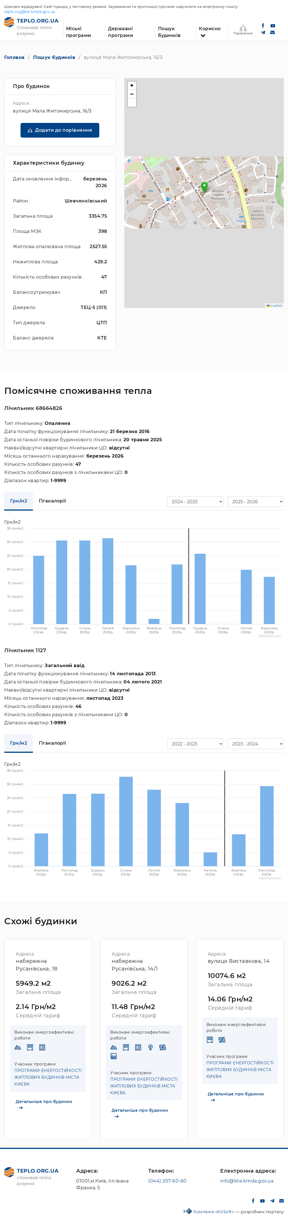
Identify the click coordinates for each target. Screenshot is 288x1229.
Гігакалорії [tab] (52, 501)
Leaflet (274, 306)
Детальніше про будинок (44, 1104)
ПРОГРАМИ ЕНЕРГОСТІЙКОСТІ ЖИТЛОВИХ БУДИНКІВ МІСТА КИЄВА (48, 1077)
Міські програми (78, 31)
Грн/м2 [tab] (18, 501)
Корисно (210, 28)
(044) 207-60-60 (167, 1181)
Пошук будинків (169, 31)
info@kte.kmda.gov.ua (246, 1181)
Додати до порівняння (63, 130)
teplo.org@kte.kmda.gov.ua (29, 12)
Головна (14, 57)
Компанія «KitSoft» (214, 1211)
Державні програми (120, 31)
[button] (204, 187)
